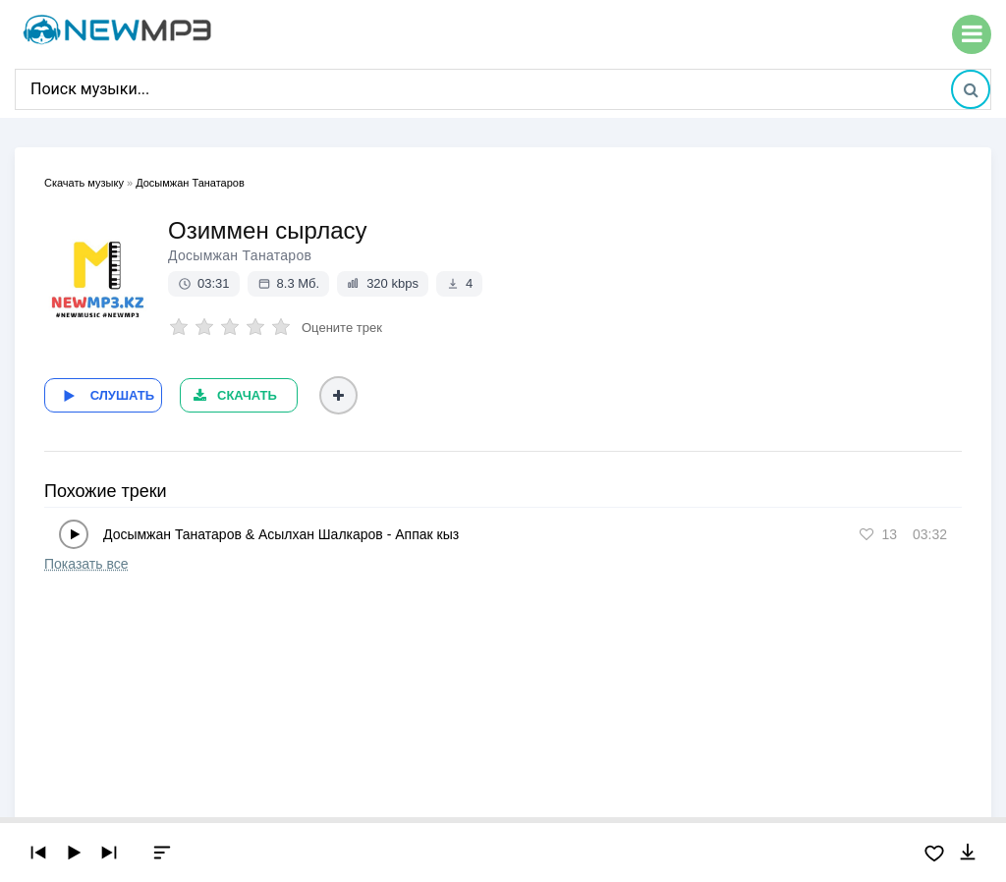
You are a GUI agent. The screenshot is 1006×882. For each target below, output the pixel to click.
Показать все (86, 556)
